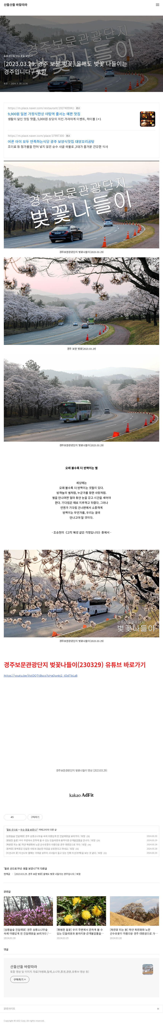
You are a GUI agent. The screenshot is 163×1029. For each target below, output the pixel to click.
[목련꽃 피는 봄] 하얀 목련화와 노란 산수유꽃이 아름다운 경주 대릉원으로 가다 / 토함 (46, 844)
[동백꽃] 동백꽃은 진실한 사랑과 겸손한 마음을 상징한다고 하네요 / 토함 (40, 848)
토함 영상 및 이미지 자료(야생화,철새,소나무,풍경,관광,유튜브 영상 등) (49, 971)
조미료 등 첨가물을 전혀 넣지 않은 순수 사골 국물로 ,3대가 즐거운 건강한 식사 (58, 146)
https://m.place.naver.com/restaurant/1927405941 (41, 108)
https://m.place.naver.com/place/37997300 (36, 135)
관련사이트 (9, 1008)
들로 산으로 (12, 829)
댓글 (6, 949)
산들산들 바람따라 (15, 5)
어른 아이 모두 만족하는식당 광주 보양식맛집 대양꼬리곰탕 (51, 141)
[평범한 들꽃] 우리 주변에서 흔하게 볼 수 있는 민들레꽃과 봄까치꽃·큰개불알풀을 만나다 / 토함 (50, 840)
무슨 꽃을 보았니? (28, 829)
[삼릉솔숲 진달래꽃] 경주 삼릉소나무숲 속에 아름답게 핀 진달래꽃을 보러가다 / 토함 (45, 836)
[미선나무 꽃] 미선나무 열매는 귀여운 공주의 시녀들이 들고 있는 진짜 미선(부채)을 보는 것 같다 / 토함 (54, 852)
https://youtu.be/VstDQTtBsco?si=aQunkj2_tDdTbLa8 (40, 675)
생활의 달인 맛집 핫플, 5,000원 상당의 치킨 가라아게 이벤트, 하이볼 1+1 (54, 119)
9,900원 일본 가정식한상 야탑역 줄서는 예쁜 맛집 (44, 113)
